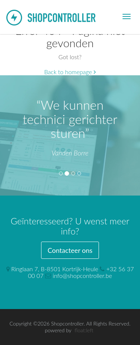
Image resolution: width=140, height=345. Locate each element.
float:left (84, 330)
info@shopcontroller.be (82, 275)
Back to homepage (70, 71)
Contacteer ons (69, 250)
